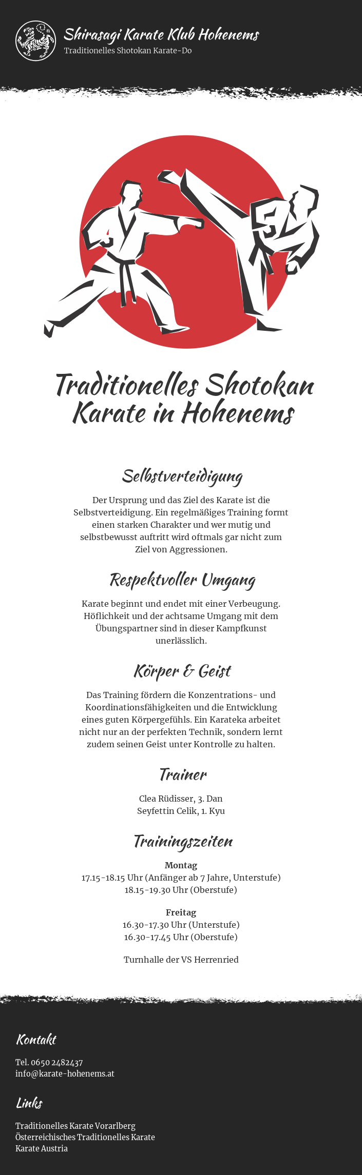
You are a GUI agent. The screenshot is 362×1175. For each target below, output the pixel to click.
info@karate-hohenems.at (65, 1074)
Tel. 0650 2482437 (49, 1062)
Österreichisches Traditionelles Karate (85, 1137)
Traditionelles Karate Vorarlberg (75, 1126)
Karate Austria (41, 1148)
